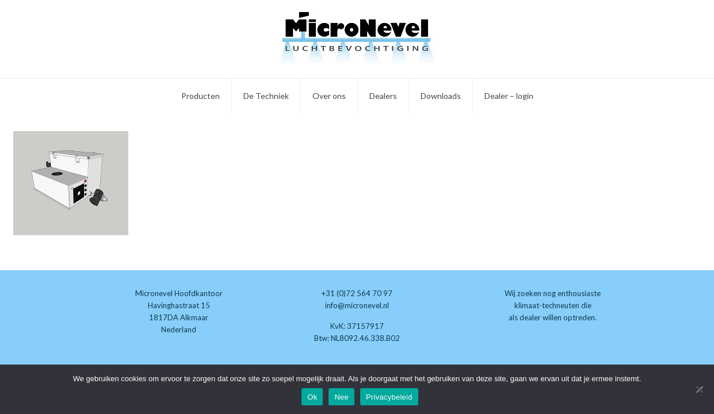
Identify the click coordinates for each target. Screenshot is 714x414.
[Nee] (699, 389)
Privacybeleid (389, 397)
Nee (341, 397)
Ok (312, 397)
